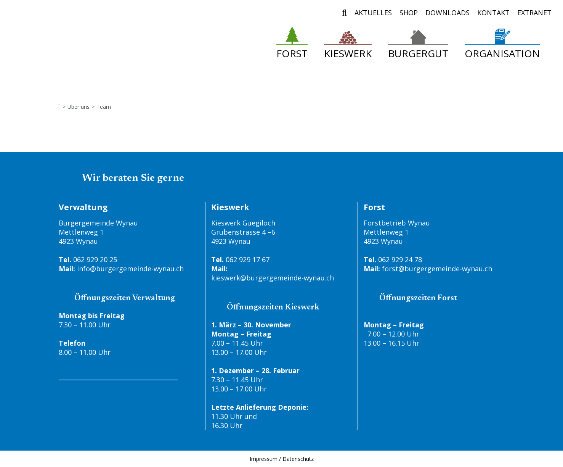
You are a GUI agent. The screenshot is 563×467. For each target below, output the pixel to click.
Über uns (78, 107)
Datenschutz (298, 458)
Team (103, 107)
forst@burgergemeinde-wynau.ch (437, 268)
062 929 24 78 (400, 259)
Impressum (263, 458)
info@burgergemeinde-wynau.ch (130, 268)
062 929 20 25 (95, 259)
